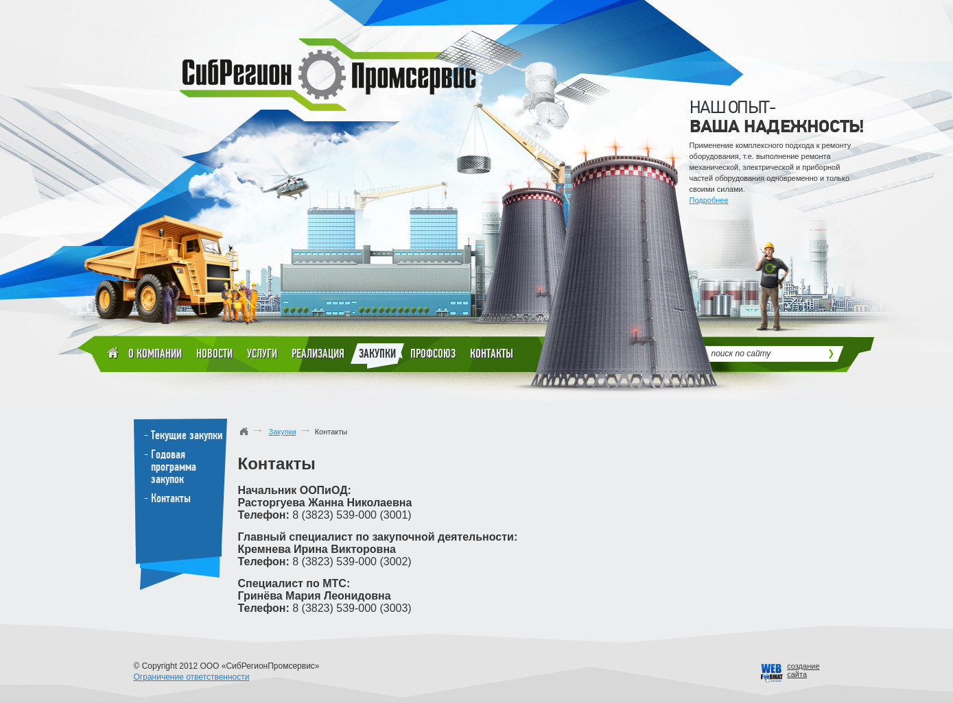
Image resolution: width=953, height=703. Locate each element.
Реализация (318, 353)
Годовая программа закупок (173, 466)
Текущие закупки (187, 435)
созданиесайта (803, 670)
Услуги (262, 353)
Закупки (377, 356)
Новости (214, 353)
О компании (155, 353)
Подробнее (709, 200)
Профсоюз (433, 353)
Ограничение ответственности (192, 677)
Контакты (491, 353)
